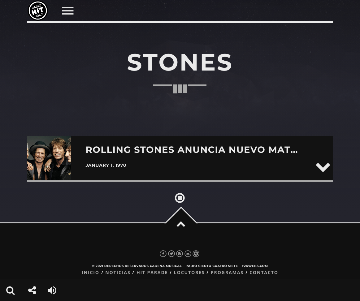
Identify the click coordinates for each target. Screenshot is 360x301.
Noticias (117, 273)
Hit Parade (152, 273)
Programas (227, 273)
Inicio (90, 273)
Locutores (189, 273)
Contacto (263, 273)
